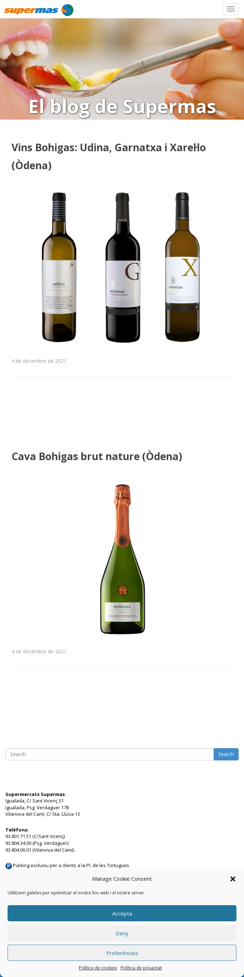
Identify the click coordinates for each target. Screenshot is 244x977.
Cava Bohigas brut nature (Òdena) (97, 456)
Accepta (122, 913)
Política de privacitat (141, 968)
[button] (232, 879)
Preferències (122, 953)
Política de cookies (98, 968)
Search (226, 754)
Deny (122, 933)
